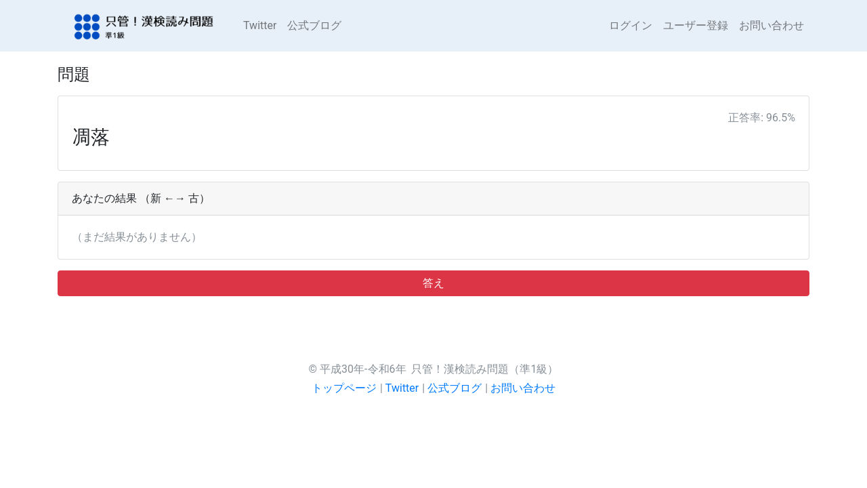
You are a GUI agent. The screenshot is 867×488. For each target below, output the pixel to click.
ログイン (630, 25)
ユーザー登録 (695, 25)
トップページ (344, 388)
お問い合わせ (771, 25)
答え (433, 283)
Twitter (259, 25)
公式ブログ (314, 25)
